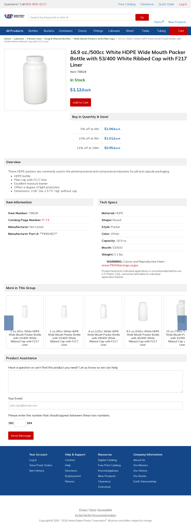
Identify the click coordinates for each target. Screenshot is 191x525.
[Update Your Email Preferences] (115, 502)
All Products (14, 31)
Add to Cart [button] (81, 102)
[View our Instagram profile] (91, 502)
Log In (183, 4)
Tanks (145, 31)
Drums (82, 31)
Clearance (147, 4)
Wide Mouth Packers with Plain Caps (94, 38)
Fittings (98, 31)
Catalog (126, 4)
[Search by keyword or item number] (92, 17)
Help (68, 465)
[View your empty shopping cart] (178, 31)
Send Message (21, 435)
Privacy (83, 509)
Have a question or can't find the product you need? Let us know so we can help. (63, 367)
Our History (140, 470)
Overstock (104, 486)
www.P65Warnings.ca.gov (120, 265)
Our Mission (140, 465)
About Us (139, 460)
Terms (92, 509)
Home (7, 38)
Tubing (161, 31)
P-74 (45, 220)
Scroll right (182, 323)
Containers (66, 31)
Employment (73, 476)
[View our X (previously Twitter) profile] (83, 502)
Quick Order (166, 4)
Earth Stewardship (144, 481)
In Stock (77, 79)
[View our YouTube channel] (99, 502)
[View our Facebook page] (75, 502)
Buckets (49, 31)
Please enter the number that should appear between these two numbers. (59, 415)
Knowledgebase (108, 470)
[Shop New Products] (176, 17)
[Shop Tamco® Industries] (159, 17)
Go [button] (142, 17)
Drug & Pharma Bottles (58, 38)
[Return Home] (26, 18)
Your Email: (15, 398)
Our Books (139, 476)
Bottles (33, 31)
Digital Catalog (107, 460)
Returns (69, 481)
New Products (107, 476)
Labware (114, 31)
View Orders (40, 465)
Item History (36, 470)
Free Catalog (109, 465)
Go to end (8, 323)
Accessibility (105, 509)
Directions (71, 470)
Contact (70, 460)
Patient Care (34, 38)
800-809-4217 (36, 4)
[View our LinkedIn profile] (107, 502)
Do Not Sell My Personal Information (95, 515)
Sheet (130, 31)
